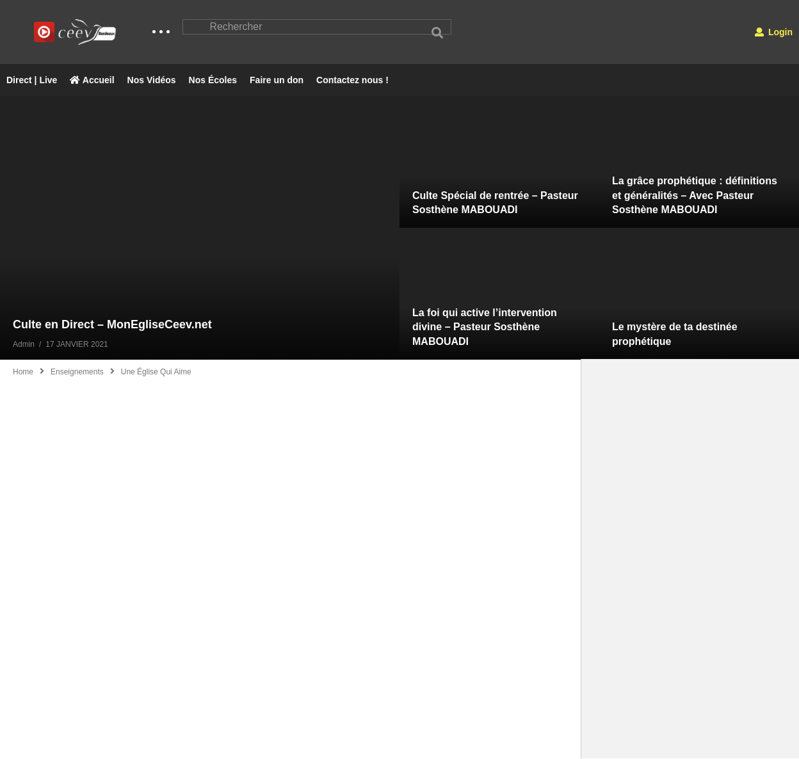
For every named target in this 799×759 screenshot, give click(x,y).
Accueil (92, 81)
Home (23, 372)
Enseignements (77, 372)
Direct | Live (31, 81)
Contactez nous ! (352, 81)
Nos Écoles (213, 81)
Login (774, 32)
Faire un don (276, 81)
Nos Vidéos (151, 81)
